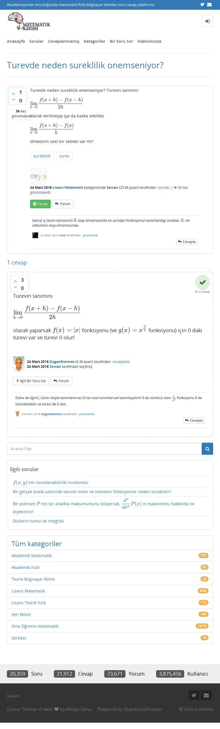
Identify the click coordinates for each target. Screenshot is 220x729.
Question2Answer (143, 709)
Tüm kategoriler (36, 543)
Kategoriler (94, 41)
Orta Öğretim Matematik (34, 626)
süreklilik (41, 156)
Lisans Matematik (68, 187)
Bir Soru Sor (121, 41)
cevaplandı (120, 361)
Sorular (36, 41)
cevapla (189, 241)
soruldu (164, 187)
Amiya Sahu (78, 709)
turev (64, 156)
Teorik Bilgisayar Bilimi (33, 579)
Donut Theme (22, 709)
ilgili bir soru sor (33, 380)
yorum (65, 203)
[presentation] (56, 103)
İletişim (13, 696)
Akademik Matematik (31, 555)
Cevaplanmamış (63, 41)
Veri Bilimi (21, 614)
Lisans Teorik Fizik (28, 602)
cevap (43, 203)
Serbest (18, 638)
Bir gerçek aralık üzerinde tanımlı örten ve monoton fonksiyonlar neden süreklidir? (92, 491)
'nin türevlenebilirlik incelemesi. (51, 482)
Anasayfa (16, 41)
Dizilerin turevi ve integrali (38, 521)
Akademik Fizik (25, 567)
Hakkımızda (149, 41)
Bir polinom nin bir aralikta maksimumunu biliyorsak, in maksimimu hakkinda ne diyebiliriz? (104, 506)
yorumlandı (90, 235)
